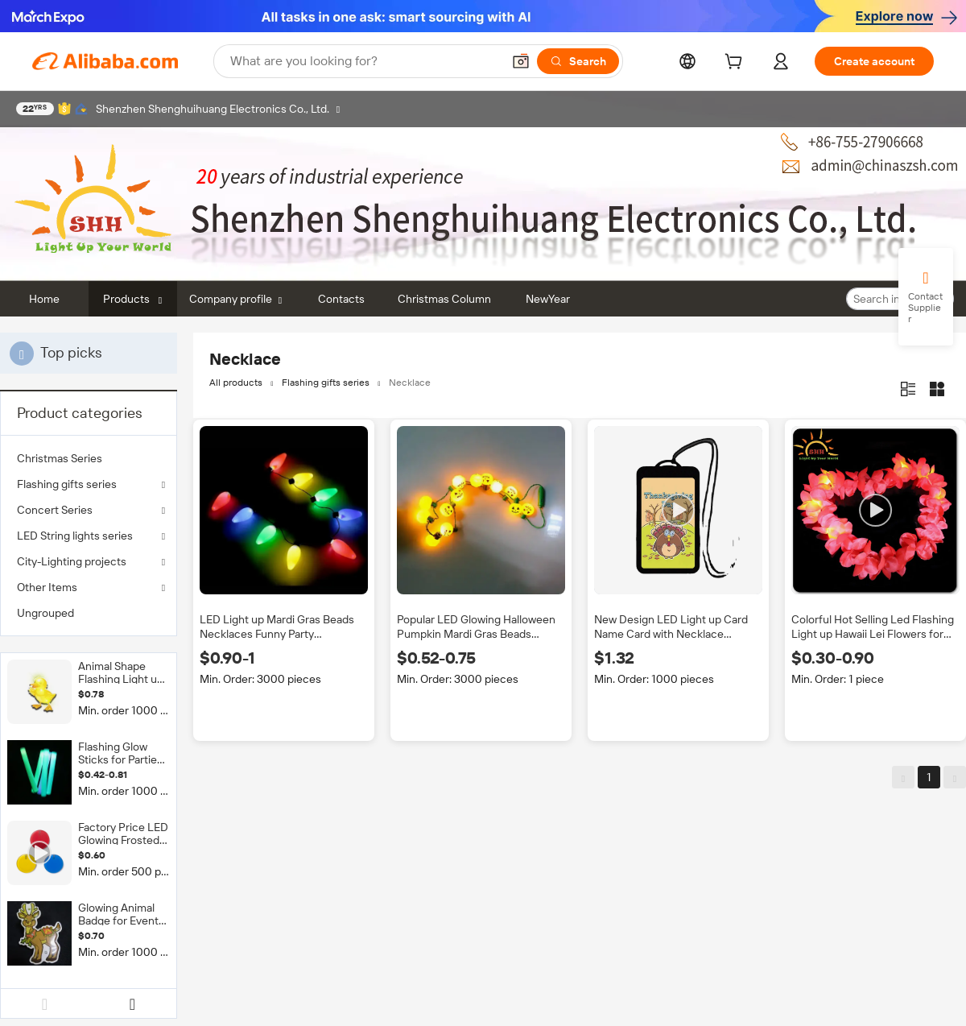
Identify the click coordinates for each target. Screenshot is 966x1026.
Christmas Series (59, 458)
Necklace (410, 382)
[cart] (736, 63)
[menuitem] (88, 458)
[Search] (578, 61)
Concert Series (55, 509)
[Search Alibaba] (364, 61)
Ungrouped (45, 612)
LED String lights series (75, 535)
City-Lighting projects (71, 561)
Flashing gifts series (67, 484)
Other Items (47, 587)
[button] (520, 61)
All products (235, 382)
